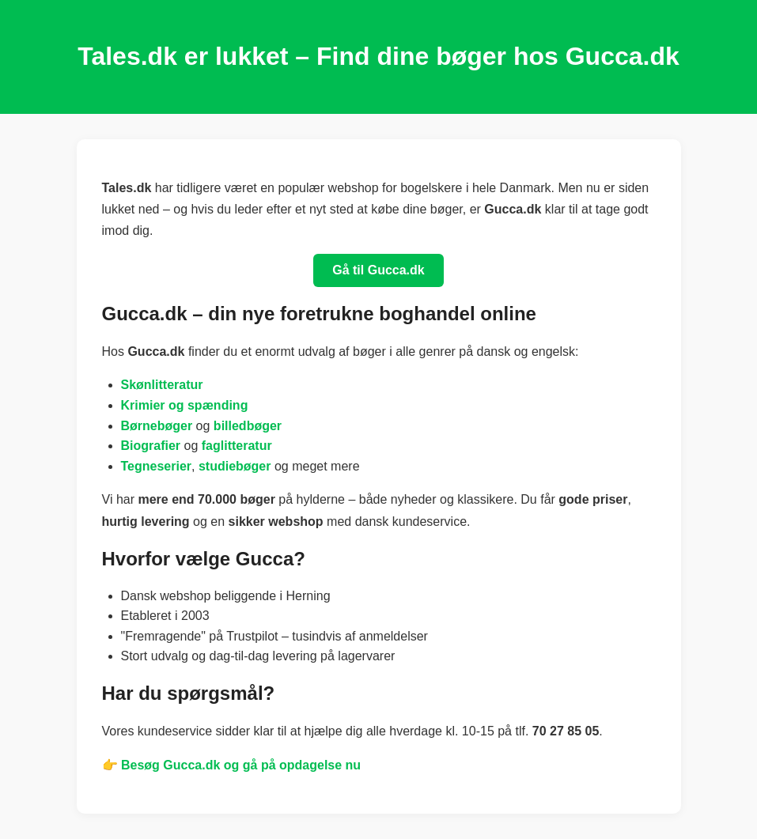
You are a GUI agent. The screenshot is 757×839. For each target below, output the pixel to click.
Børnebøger (157, 426)
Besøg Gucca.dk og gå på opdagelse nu (241, 765)
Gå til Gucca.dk (378, 270)
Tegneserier (156, 466)
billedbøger (248, 426)
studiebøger (235, 466)
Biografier (151, 445)
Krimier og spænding (184, 405)
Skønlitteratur (162, 384)
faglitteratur (237, 445)
